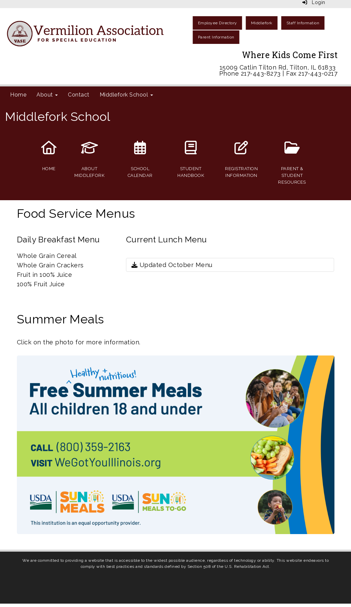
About (47, 94)
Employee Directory (217, 23)
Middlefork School (126, 94)
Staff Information (303, 23)
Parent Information (216, 37)
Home (18, 94)
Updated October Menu (171, 264)
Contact (79, 94)
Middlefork (262, 23)
